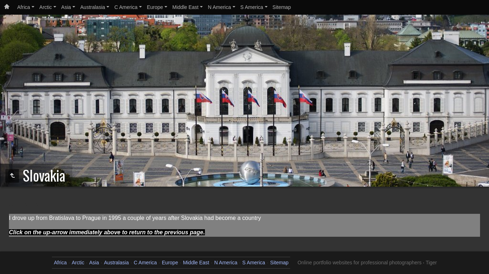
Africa (23, 7)
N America (219, 7)
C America (126, 7)
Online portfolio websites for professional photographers (359, 262)
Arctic (45, 7)
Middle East (185, 7)
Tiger (431, 262)
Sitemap (282, 7)
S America (251, 7)
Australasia (92, 7)
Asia (66, 7)
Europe (155, 7)
